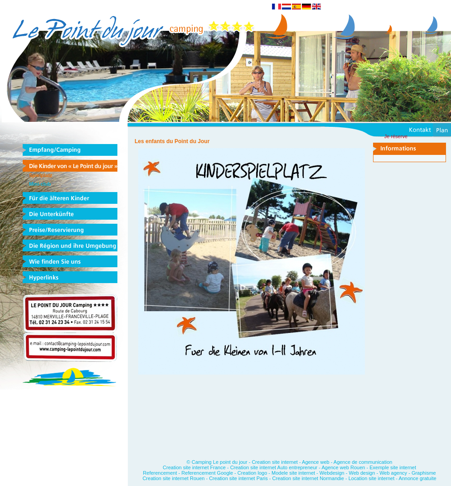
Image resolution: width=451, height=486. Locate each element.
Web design (362, 473)
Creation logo (252, 473)
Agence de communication (363, 462)
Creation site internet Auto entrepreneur (274, 467)
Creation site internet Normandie (308, 478)
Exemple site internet (392, 467)
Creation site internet (275, 462)
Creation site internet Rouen (174, 478)
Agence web (316, 462)
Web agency (393, 473)
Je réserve (395, 136)
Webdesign (332, 473)
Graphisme (424, 473)
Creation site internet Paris (239, 478)
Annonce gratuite (417, 478)
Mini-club (40, 184)
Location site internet (372, 478)
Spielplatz (40, 175)
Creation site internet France (194, 467)
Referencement (160, 473)
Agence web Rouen (343, 467)
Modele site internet (293, 473)
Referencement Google (207, 473)
